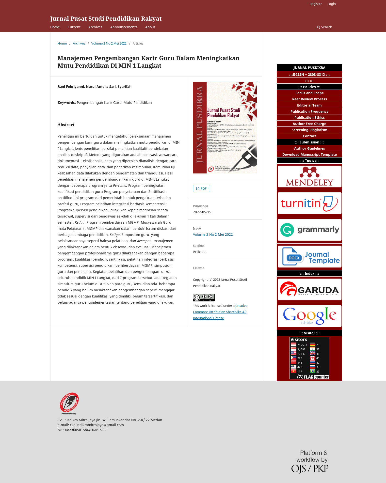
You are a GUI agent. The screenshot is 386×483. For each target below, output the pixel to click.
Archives (95, 27)
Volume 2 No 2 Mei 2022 (109, 43)
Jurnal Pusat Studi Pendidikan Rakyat (106, 18)
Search (324, 27)
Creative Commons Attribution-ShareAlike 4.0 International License (220, 311)
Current (74, 27)
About (150, 27)
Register (316, 3)
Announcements (123, 27)
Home (55, 27)
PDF (203, 188)
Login (331, 3)
